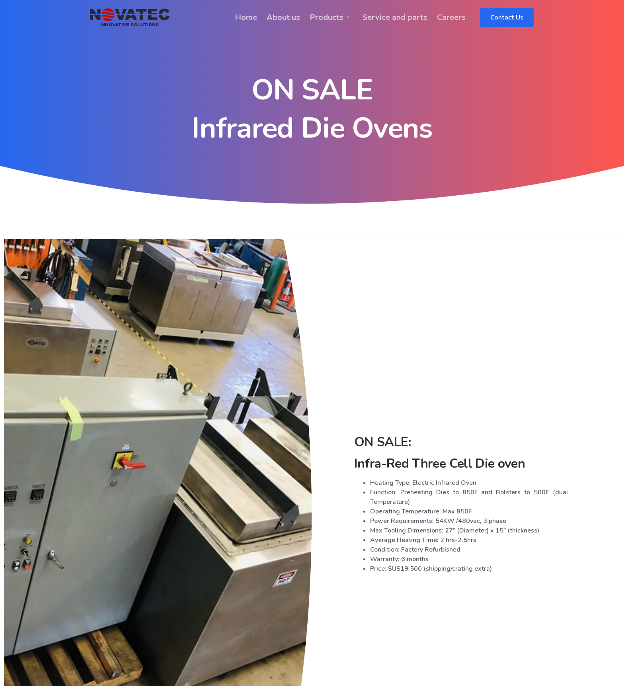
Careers (451, 17)
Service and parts (395, 17)
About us (283, 17)
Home (246, 17)
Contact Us (507, 17)
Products (326, 17)
